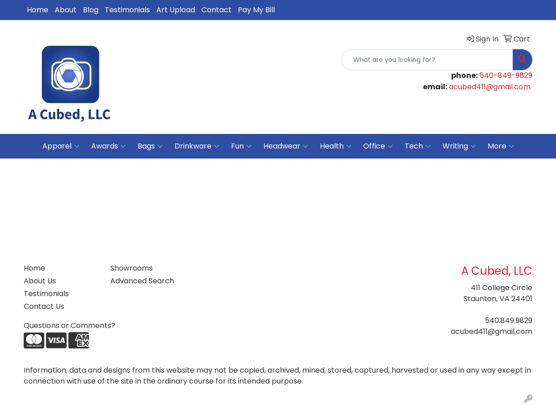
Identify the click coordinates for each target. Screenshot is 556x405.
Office (378, 146)
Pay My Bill (256, 10)
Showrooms (131, 268)
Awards (108, 146)
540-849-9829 (505, 75)
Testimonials (127, 10)
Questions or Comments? (69, 325)
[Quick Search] (427, 59)
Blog (90, 10)
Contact (216, 10)
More (501, 146)
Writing (459, 146)
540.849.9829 (508, 320)
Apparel (60, 146)
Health (335, 146)
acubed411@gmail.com (489, 87)
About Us (40, 281)
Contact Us (44, 306)
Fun (241, 146)
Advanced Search (142, 281)
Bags (150, 146)
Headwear (285, 146)
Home (37, 10)
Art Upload (175, 10)
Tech (418, 146)
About (66, 10)
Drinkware (197, 146)
